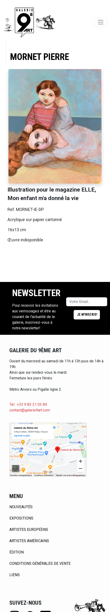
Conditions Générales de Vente (40, 563)
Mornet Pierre (39, 56)
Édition (16, 552)
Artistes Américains (29, 541)
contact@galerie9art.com (29, 410)
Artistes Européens (28, 529)
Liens (14, 575)
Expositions (21, 518)
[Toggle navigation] (100, 22)
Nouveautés (21, 507)
